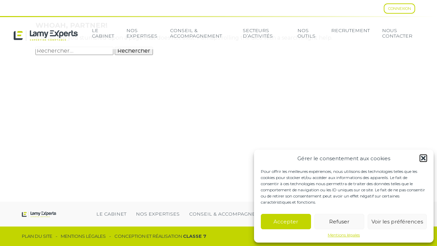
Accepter (285, 221)
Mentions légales (344, 235)
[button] (423, 158)
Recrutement (350, 30)
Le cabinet (103, 33)
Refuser (339, 221)
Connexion (399, 8)
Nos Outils (306, 33)
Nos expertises (141, 33)
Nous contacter (397, 33)
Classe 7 (194, 236)
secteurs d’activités (258, 33)
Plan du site (37, 236)
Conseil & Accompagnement (196, 33)
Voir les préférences (397, 221)
